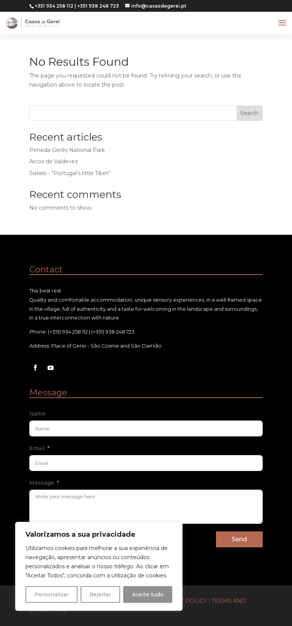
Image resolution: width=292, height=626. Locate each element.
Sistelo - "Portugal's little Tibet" (69, 173)
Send (239, 539)
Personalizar (51, 594)
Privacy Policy (183, 601)
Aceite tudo (147, 594)
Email (36, 448)
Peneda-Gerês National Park (67, 150)
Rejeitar (100, 594)
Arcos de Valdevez (53, 161)
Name (37, 413)
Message (41, 482)
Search (249, 113)
